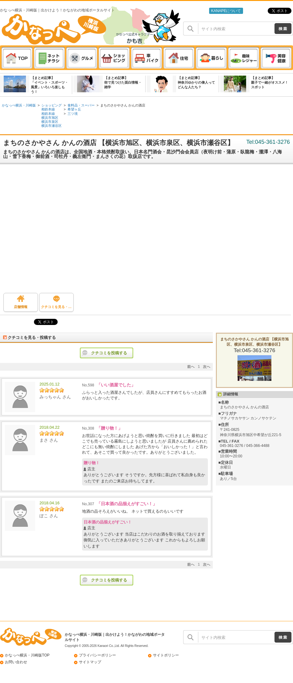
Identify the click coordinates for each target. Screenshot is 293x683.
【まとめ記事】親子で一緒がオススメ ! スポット (269, 82)
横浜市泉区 (49, 121)
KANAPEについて (226, 11)
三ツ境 (73, 113)
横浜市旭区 (49, 117)
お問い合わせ (16, 662)
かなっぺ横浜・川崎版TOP (27, 655)
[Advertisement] (58, 230)
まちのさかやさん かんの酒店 (122, 105)
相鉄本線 (48, 109)
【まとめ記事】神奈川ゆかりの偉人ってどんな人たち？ (196, 82)
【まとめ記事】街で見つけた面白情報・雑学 (123, 82)
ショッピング (51, 105)
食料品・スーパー (81, 105)
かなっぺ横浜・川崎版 (19, 105)
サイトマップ (90, 662)
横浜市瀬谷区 (51, 125)
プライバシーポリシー (97, 655)
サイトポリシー (166, 655)
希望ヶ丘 (74, 109)
